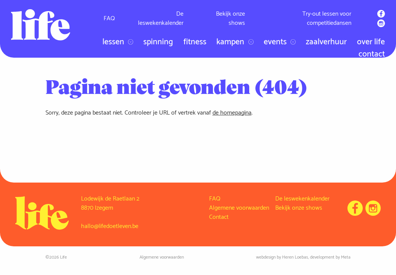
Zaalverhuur (326, 42)
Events (280, 42)
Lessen (117, 42)
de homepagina (232, 113)
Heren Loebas (295, 257)
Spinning (158, 42)
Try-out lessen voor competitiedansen (326, 18)
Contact (372, 54)
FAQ (109, 18)
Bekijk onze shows (230, 18)
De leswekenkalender (160, 18)
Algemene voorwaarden (239, 208)
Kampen (234, 42)
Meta (346, 257)
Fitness (194, 42)
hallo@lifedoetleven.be (109, 226)
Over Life (371, 42)
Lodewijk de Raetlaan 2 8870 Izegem (110, 203)
